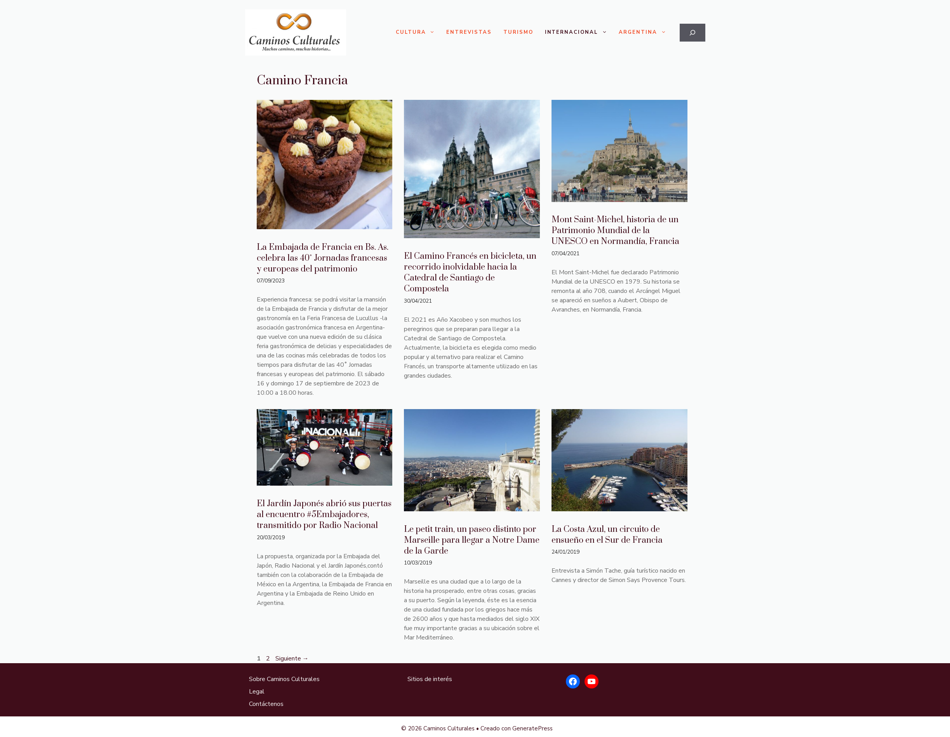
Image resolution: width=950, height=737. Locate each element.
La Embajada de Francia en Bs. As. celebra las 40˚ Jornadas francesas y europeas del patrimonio (322, 258)
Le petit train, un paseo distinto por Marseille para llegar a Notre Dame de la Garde (471, 540)
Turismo (518, 32)
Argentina (645, 32)
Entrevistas (468, 32)
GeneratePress (532, 728)
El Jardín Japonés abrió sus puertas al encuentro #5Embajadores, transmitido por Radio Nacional (324, 514)
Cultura (418, 32)
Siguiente (292, 658)
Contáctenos (266, 704)
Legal (256, 691)
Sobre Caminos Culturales (284, 679)
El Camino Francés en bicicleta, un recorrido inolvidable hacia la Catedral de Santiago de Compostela (470, 272)
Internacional (579, 32)
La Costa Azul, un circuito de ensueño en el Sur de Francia (607, 534)
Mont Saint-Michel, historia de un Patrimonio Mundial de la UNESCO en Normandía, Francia (615, 230)
